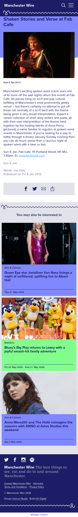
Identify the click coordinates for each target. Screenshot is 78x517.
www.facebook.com (32, 155)
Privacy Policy (37, 487)
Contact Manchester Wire (17, 483)
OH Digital (41, 498)
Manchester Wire (19, 5)
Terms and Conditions (15, 487)
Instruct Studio (20, 498)
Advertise (38, 483)
